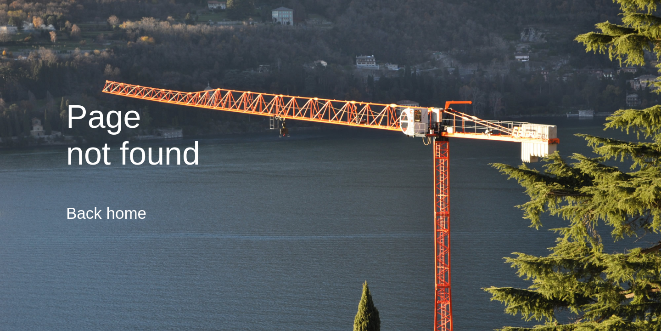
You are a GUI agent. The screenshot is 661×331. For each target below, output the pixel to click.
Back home (106, 213)
